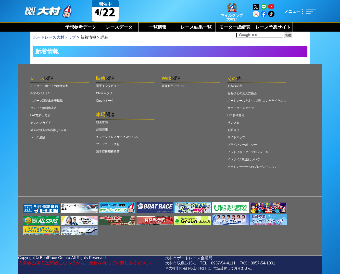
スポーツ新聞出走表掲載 (46, 100)
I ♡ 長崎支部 (236, 115)
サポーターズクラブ (240, 108)
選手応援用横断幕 (108, 151)
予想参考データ (80, 27)
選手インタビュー (108, 86)
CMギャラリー (105, 93)
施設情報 (102, 129)
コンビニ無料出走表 (43, 108)
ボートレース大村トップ (54, 37)
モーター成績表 (234, 27)
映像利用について (173, 86)
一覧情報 (157, 27)
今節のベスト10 (40, 93)
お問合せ (233, 130)
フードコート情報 (108, 144)
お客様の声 (234, 86)
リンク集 (233, 122)
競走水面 (102, 122)
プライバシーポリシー (242, 144)
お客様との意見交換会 (242, 93)
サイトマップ (236, 137)
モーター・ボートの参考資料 (49, 86)
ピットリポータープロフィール (248, 152)
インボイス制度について (243, 159)
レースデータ (119, 27)
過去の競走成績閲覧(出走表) (49, 130)
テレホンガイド (40, 122)
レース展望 (37, 137)
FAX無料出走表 (40, 115)
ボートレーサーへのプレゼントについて (253, 166)
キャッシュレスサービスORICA (117, 137)
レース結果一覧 (196, 27)
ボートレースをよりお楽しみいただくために (256, 100)
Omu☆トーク (105, 100)
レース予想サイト (273, 27)
